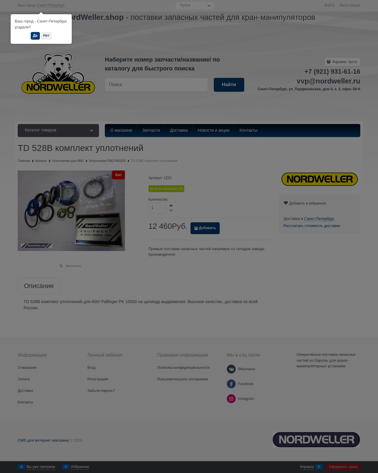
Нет (46, 35)
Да (35, 35)
